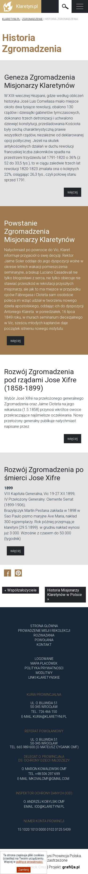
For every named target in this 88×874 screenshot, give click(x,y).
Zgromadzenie (32, 19)
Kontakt (44, 645)
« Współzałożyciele (20, 590)
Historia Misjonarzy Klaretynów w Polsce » (64, 594)
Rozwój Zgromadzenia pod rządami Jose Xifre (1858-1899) (40, 384)
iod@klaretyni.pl (49, 806)
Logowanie (44, 659)
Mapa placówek (44, 663)
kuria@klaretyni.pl (50, 716)
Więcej (72, 192)
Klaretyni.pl (11, 19)
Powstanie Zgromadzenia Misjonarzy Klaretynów (39, 235)
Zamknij (23, 869)
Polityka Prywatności (44, 668)
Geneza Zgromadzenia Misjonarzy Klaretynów (39, 81)
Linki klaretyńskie (44, 677)
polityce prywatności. (29, 861)
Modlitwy (44, 673)
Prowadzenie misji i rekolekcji (44, 630)
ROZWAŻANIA (44, 635)
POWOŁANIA (44, 640)
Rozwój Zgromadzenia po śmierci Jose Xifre (44, 478)
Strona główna (44, 626)
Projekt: (64, 867)
